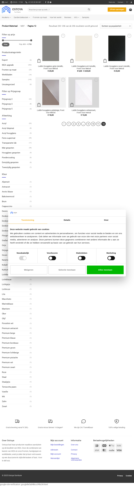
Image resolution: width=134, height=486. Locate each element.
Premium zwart (8, 367)
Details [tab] (67, 220)
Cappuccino (7, 206)
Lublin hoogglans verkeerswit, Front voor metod (84, 111)
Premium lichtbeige (10, 352)
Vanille (5, 392)
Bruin (4, 201)
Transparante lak (9, 143)
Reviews (67, 17)
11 (98, 124)
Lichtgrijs (6, 284)
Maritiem (6, 309)
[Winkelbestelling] (116, 26)
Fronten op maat (40, 17)
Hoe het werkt (56, 17)
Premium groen (8, 348)
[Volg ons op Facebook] (45, 2)
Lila (3, 294)
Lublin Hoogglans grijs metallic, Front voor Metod (50, 67)
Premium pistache (10, 357)
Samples (85, 17)
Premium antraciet (10, 328)
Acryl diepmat (8, 128)
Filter (6, 44)
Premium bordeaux (10, 343)
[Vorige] (64, 124)
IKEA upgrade (8, 65)
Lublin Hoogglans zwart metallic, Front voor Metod (117, 67)
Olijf (3, 318)
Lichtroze (6, 289)
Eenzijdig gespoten (10, 162)
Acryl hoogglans (9, 133)
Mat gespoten (8, 148)
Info (76, 17)
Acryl (4, 123)
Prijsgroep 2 (7, 99)
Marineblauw (7, 304)
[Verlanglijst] (127, 2)
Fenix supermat (8, 138)
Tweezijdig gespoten (11, 167)
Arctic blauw (7, 192)
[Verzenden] (89, 9)
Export (5, 60)
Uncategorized (8, 84)
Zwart (4, 406)
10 (93, 124)
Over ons (112, 2)
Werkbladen (7, 74)
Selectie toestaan (67, 270)
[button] (131, 2)
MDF (23, 26)
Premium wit (7, 362)
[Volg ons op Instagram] (48, 2)
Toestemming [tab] (27, 220)
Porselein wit (7, 323)
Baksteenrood (8, 196)
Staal (4, 377)
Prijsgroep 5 (7, 109)
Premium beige (8, 333)
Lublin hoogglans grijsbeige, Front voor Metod (50, 111)
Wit (3, 396)
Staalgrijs (6, 382)
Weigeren (28, 270)
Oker (4, 313)
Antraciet (6, 187)
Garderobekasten (22, 17)
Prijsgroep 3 (7, 104)
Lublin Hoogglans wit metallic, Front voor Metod (84, 67)
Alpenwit (6, 182)
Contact (120, 2)
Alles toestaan (105, 270)
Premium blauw (8, 338)
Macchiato (6, 299)
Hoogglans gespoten (11, 153)
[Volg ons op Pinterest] (50, 2)
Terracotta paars (9, 387)
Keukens (6, 17)
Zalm (4, 401)
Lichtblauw (6, 279)
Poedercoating (8, 157)
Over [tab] (106, 220)
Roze (4, 372)
